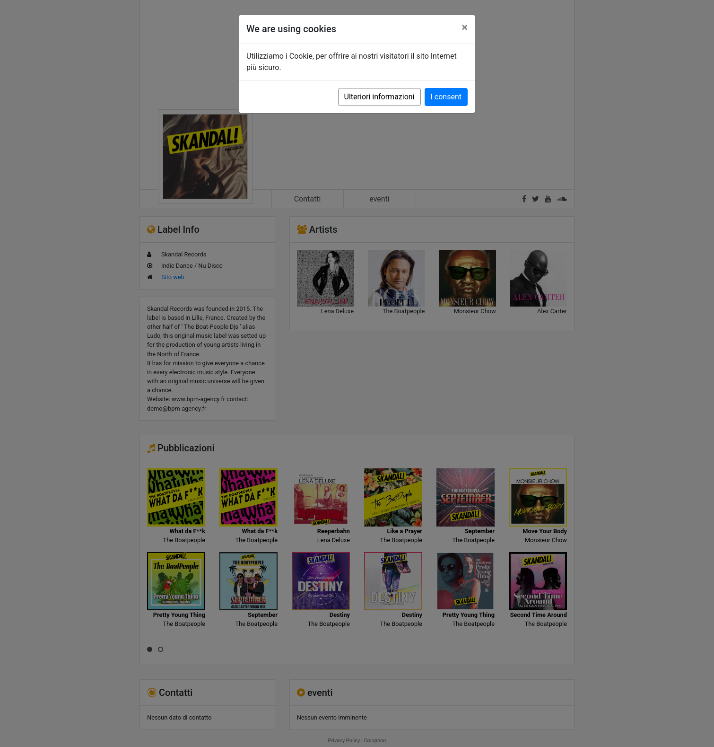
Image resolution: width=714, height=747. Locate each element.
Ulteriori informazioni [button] (379, 96)
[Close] (464, 27)
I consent (446, 96)
